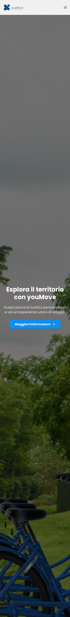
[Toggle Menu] (65, 7)
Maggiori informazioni (35, 324)
